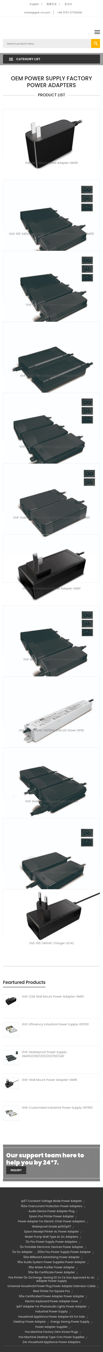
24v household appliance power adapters (52, 1342)
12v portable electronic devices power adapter (51, 1247)
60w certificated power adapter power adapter (51, 1296)
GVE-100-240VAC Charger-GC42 (51, 943)
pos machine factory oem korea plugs (51, 1332)
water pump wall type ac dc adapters (51, 1237)
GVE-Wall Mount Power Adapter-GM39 (51, 163)
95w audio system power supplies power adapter (51, 1262)
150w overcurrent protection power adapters (51, 1206)
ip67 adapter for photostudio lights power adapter (51, 1306)
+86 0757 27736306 (69, 12)
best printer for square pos (51, 1291)
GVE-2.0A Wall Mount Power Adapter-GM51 (52, 588)
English (34, 4)
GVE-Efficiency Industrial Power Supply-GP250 (55, 1024)
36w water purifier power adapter (51, 1267)
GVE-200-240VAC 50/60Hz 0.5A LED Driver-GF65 (51, 730)
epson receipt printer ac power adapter (51, 1232)
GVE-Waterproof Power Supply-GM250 (51, 872)
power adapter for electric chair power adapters (51, 1221)
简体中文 (51, 4)
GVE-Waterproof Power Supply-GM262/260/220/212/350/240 (45, 1054)
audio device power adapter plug (52, 1211)
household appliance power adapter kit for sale (51, 1317)
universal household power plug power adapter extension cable (51, 1286)
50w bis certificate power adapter (51, 1272)
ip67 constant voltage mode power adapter (51, 1201)
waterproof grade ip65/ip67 (51, 1227)
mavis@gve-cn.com (37, 12)
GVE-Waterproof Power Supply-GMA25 (51, 801)
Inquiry (16, 1170)
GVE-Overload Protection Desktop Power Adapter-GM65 (51, 518)
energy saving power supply (70, 1322)
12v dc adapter (22, 1252)
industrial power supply (51, 1311)
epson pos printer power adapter (51, 1216)
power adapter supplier (51, 1327)
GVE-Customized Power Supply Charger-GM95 (51, 447)
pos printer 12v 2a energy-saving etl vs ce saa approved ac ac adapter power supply (51, 1279)
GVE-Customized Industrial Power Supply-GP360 (57, 1108)
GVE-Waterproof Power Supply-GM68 (51, 305)
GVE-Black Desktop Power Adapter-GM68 (51, 659)
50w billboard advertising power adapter (51, 1257)
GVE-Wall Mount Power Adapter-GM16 (49, 1080)
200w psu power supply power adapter (64, 1252)
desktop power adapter (29, 1322)
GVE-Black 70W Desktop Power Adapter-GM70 (51, 376)
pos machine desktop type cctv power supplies (51, 1337)
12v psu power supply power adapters (51, 1242)
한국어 (68, 4)
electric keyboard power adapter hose (51, 1301)
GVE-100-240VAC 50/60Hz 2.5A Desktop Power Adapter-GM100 (51, 234)
